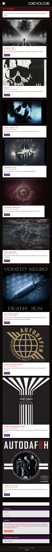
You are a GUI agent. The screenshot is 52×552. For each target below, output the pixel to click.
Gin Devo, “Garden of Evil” (11, 128)
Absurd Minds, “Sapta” (10, 168)
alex (5, 50)
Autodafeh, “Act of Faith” (11, 486)
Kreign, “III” (7, 88)
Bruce (6, 90)
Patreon (20, 526)
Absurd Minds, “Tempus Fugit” (12, 208)
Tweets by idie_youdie (8, 541)
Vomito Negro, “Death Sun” (11, 314)
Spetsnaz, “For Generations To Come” (14, 427)
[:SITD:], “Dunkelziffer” (10, 252)
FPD (33, 548)
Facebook (7, 516)
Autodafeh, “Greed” (9, 48)
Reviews (12, 50)
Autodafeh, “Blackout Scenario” (13, 365)
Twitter (6, 512)
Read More (7, 55)
